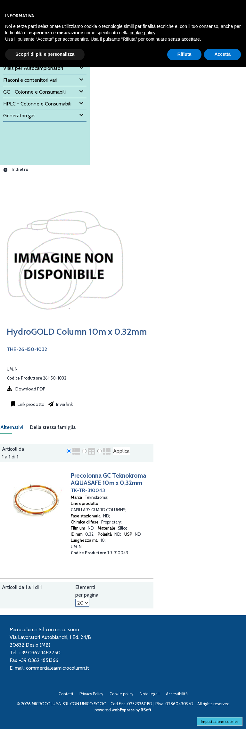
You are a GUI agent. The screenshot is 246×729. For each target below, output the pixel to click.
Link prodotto (31, 404)
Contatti (66, 693)
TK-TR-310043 (88, 490)
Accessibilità (177, 693)
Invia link (64, 404)
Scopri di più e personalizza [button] (44, 54)
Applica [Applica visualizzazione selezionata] (121, 451)
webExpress (123, 710)
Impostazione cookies (219, 721)
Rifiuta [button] (184, 54)
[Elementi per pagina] (82, 603)
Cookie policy (121, 693)
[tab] (15, 429)
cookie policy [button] (142, 32)
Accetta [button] (222, 54)
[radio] (69, 451)
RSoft (146, 710)
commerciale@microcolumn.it (57, 668)
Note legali (150, 693)
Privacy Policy (91, 693)
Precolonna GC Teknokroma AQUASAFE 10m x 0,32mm (108, 479)
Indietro (16, 169)
